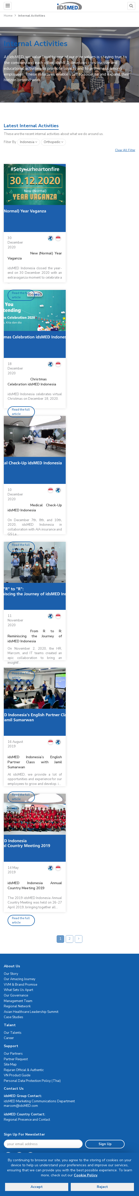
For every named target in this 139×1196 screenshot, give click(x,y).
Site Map (10, 1064)
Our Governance (16, 995)
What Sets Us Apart (18, 990)
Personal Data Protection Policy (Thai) (32, 1081)
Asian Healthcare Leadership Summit (31, 1012)
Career (9, 1038)
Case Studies (13, 1017)
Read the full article (21, 295)
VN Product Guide (17, 1075)
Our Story (11, 974)
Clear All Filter (125, 150)
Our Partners (13, 1053)
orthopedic (53, 142)
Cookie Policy (85, 1175)
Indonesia (28, 142)
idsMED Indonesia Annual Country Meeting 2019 (35, 885)
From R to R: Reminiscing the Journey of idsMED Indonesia (35, 636)
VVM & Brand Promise (20, 984)
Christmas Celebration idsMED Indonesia (32, 382)
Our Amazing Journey (19, 979)
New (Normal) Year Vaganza (35, 256)
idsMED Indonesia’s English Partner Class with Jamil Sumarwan (35, 762)
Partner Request (16, 1059)
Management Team (18, 1001)
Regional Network (17, 1006)
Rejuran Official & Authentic (24, 1070)
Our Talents (12, 1033)
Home (8, 16)
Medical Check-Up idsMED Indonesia (35, 508)
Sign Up (105, 1144)
